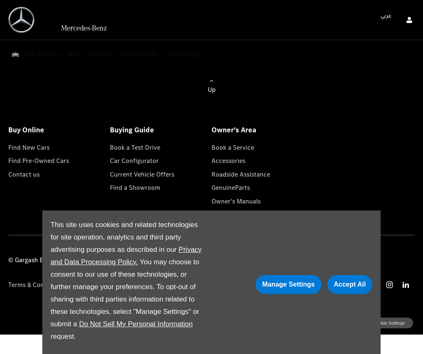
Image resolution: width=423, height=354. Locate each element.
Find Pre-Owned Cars (38, 160)
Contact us (24, 174)
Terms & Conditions (36, 284)
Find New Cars (29, 147)
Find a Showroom (135, 187)
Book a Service (233, 147)
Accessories (228, 160)
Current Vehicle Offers (142, 174)
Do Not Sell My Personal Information (135, 324)
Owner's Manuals (236, 201)
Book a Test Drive (135, 147)
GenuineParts (231, 187)
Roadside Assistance (241, 174)
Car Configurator (134, 160)
